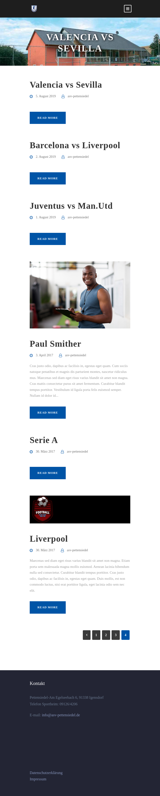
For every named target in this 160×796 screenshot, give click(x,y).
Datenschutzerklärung (46, 773)
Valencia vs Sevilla (66, 85)
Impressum (38, 779)
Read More (47, 117)
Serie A (44, 440)
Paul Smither (55, 344)
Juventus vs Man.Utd (71, 206)
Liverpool (49, 539)
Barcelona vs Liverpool (75, 145)
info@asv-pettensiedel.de (60, 715)
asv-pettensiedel (78, 96)
